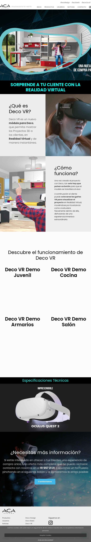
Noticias (5, 523)
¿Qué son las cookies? (45, 540)
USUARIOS (61, 7)
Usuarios (5, 521)
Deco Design (30, 518)
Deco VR (28, 523)
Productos (6, 518)
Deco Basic (29, 521)
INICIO (39, 7)
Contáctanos (45, 481)
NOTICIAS (71, 7)
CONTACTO (81, 7)
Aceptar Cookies (45, 535)
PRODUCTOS (49, 7)
